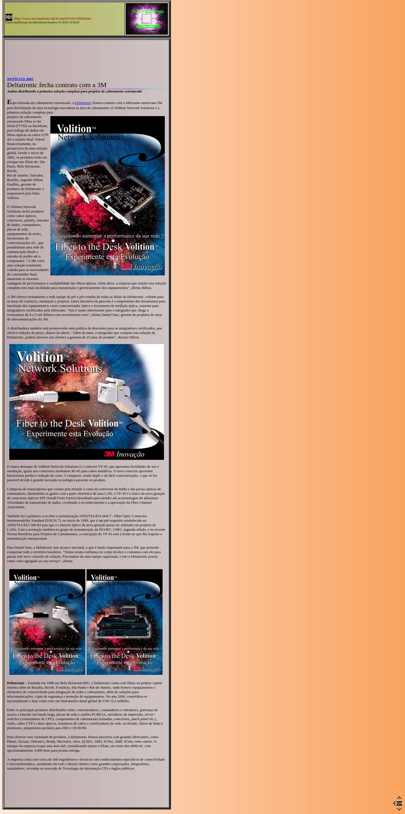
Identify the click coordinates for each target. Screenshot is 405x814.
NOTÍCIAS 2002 (20, 79)
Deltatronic (83, 103)
